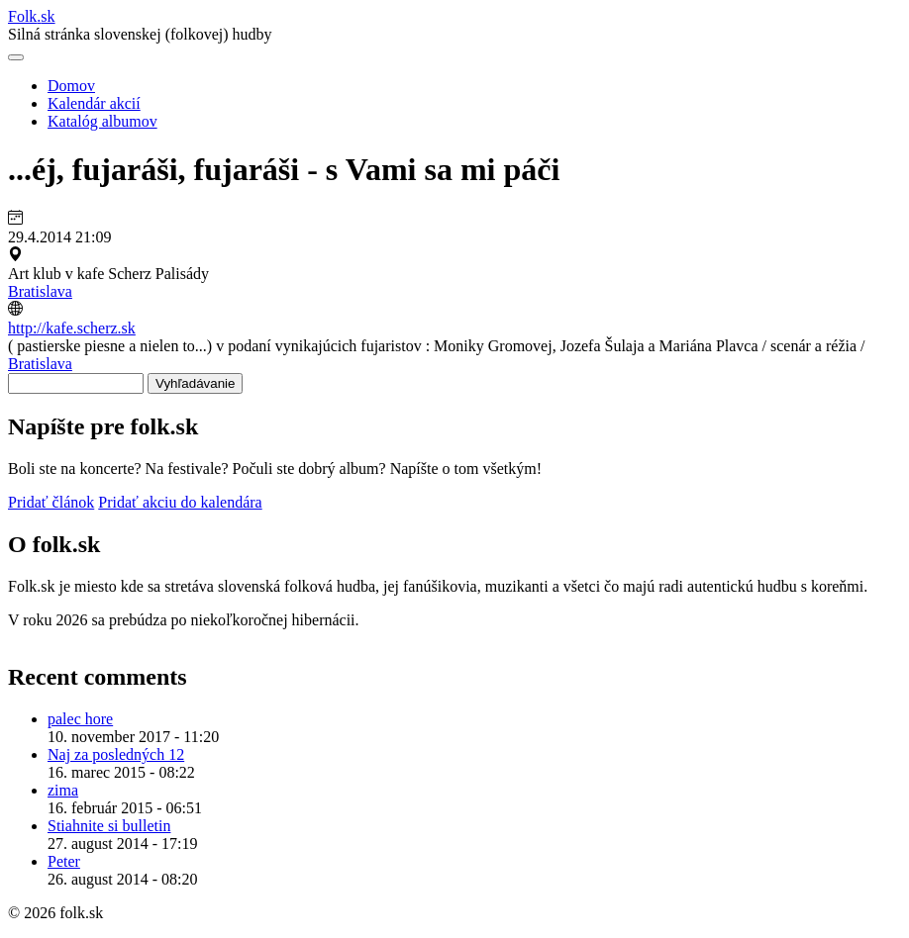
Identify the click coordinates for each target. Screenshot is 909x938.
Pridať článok (51, 502)
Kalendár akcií (94, 103)
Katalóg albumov (102, 121)
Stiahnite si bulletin (109, 825)
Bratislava (40, 291)
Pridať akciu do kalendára (179, 502)
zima (63, 790)
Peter (64, 861)
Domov (71, 85)
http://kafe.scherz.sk (72, 328)
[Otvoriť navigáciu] (16, 57)
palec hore (80, 718)
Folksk (31, 16)
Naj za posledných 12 (116, 754)
